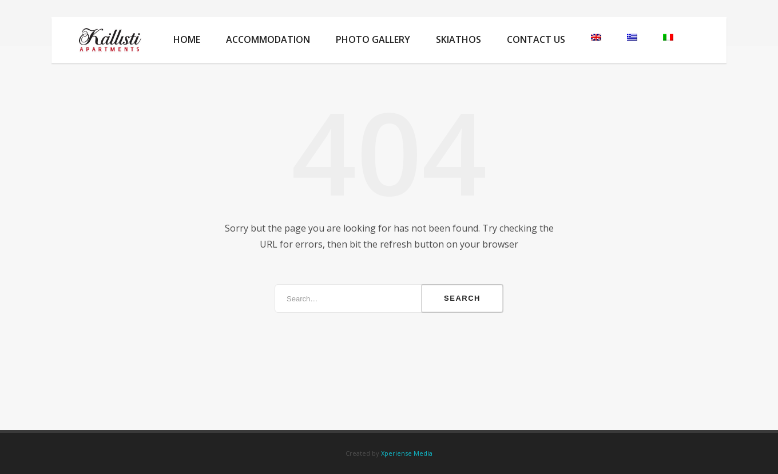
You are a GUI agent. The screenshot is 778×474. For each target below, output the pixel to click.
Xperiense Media (406, 453)
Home (186, 39)
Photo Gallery (373, 39)
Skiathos (458, 39)
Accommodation (268, 39)
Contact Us (536, 39)
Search (462, 298)
